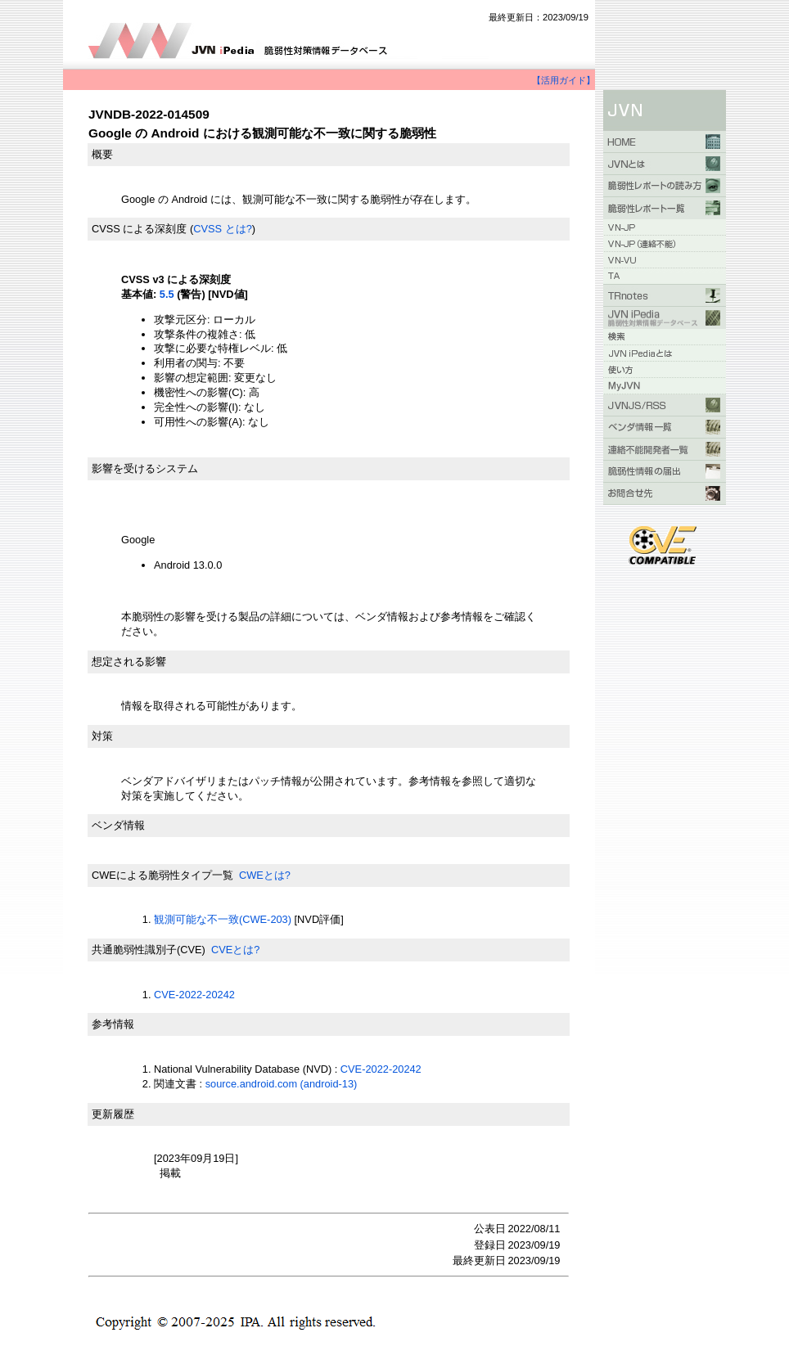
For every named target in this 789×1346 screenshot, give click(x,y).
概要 (102, 154)
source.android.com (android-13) (281, 1084)
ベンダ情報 (118, 825)
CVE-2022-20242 (194, 994)
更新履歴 (113, 1114)
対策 (102, 736)
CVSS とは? (222, 229)
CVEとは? (235, 949)
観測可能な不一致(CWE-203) (222, 919)
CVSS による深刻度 (139, 229)
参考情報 (113, 1024)
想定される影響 (129, 661)
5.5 (167, 294)
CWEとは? (265, 875)
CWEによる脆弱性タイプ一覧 (162, 875)
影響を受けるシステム (145, 468)
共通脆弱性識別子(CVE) (148, 949)
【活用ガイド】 (563, 80)
